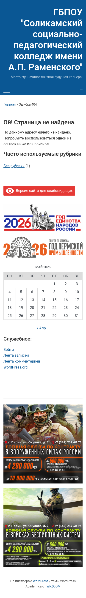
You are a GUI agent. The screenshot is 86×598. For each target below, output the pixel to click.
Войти (8, 349)
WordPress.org (15, 367)
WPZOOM (54, 586)
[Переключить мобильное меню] (6, 94)
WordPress (40, 581)
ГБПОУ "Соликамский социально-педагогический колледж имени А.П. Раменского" (45, 40)
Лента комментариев (21, 361)
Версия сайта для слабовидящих (39, 190)
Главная (9, 104)
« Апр (41, 328)
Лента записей (16, 355)
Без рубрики (14, 166)
